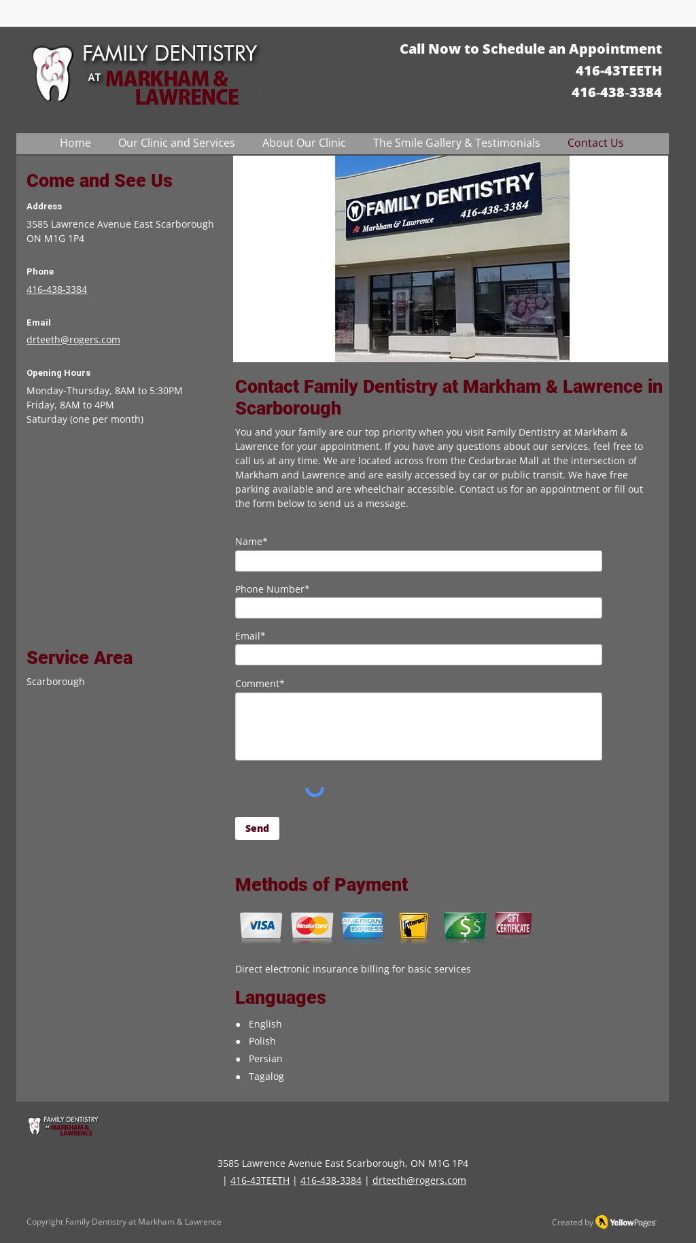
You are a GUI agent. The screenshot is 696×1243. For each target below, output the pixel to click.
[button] (177, 143)
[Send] (257, 828)
